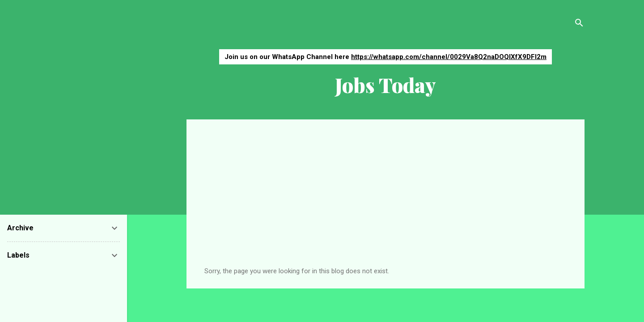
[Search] (579, 24)
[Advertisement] (385, 200)
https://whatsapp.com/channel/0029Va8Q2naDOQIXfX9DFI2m (449, 57)
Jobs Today (385, 85)
